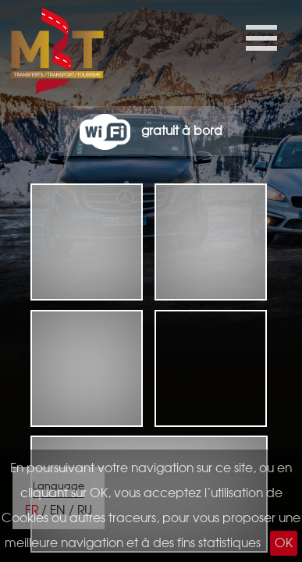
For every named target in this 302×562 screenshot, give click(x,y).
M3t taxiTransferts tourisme (30, 55)
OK (284, 543)
